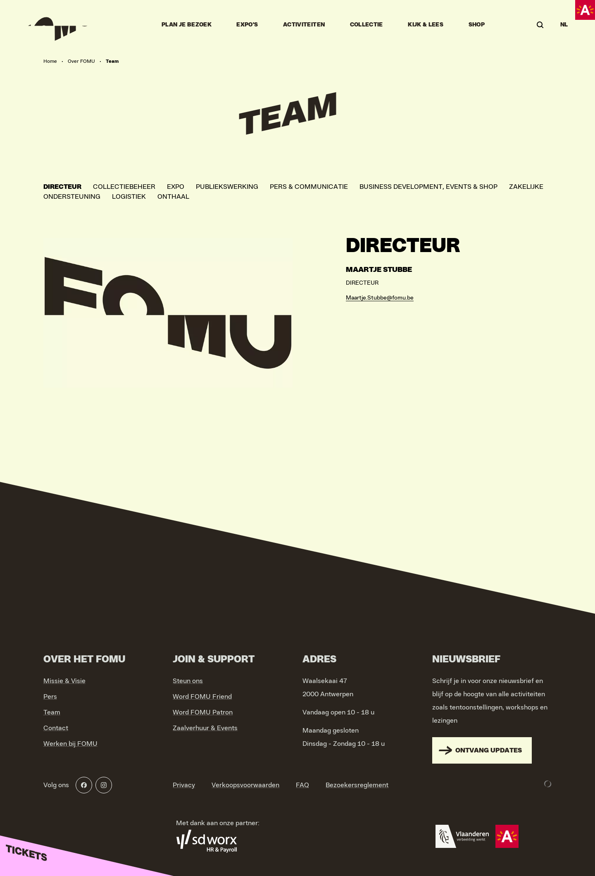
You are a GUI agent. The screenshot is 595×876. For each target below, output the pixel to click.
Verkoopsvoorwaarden (245, 785)
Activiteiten (304, 25)
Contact (55, 728)
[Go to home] (54, 24)
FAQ (302, 785)
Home (50, 61)
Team (51, 712)
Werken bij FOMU (70, 743)
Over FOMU (81, 61)
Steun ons (188, 681)
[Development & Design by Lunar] (548, 784)
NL (564, 25)
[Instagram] (103, 785)
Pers (50, 696)
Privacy (184, 785)
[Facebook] (84, 785)
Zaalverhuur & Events (205, 728)
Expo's (247, 25)
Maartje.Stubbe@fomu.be (380, 298)
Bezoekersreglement (357, 785)
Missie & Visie (64, 681)
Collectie (366, 25)
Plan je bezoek (187, 25)
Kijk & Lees (425, 25)
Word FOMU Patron (203, 712)
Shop (477, 25)
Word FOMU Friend (202, 696)
